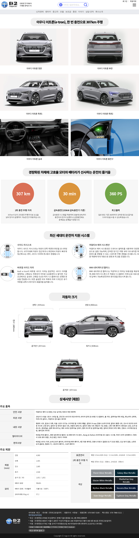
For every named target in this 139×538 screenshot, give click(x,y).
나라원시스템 (38, 527)
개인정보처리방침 (35, 515)
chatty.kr (71, 527)
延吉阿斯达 (47, 527)
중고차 (55, 12)
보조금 (68, 12)
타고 (65, 527)
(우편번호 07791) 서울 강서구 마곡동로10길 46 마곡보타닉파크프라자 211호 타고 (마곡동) (68, 523)
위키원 (61, 527)
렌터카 (48, 12)
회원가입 (133, 1)
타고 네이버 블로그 (37, 530)
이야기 (81, 12)
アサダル (54, 527)
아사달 (31, 527)
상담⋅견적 (90, 12)
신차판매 (40, 12)
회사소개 (99, 12)
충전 (75, 12)
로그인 (125, 1)
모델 (62, 12)
